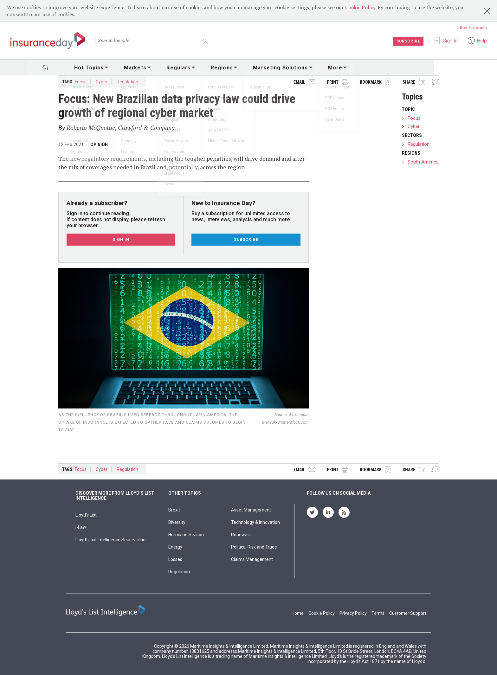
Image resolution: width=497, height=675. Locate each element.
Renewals (241, 534)
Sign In (450, 41)
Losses (175, 559)
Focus (81, 81)
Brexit (174, 509)
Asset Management (251, 509)
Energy (175, 547)
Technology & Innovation (255, 522)
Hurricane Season (186, 534)
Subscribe (408, 41)
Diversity (176, 522)
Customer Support (407, 613)
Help (482, 41)
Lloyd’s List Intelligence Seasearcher (111, 539)
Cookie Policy (360, 7)
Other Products (471, 27)
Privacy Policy (353, 613)
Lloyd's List (86, 515)
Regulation (127, 81)
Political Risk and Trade (254, 547)
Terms (377, 613)
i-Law (80, 527)
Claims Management (252, 559)
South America (423, 162)
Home (298, 613)
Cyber (101, 81)
